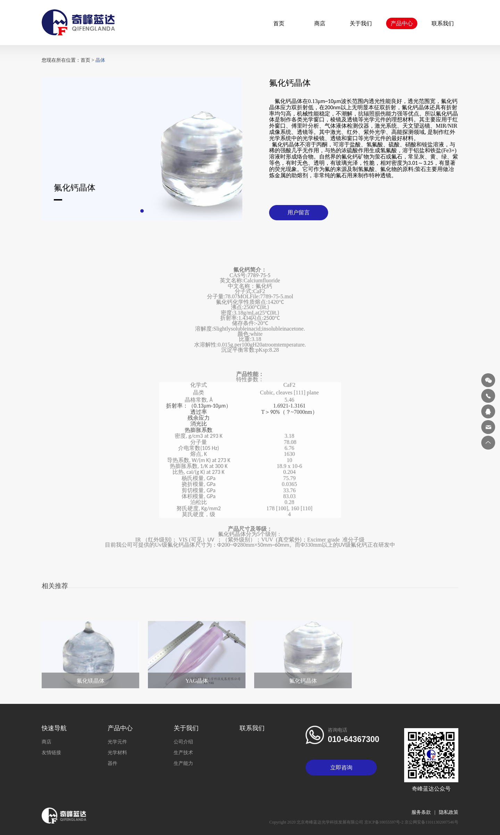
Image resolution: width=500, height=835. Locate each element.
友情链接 (51, 752)
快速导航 (54, 728)
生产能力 (183, 763)
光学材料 (117, 752)
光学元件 (117, 741)
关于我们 (361, 23)
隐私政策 (448, 812)
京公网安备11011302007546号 (431, 822)
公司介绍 (183, 741)
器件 (112, 763)
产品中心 (402, 23)
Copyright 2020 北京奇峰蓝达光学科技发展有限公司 (317, 822)
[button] (142, 212)
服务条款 (425, 812)
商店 (319, 23)
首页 (278, 23)
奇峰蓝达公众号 (431, 789)
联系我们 (443, 23)
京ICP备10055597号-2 (384, 822)
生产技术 (183, 752)
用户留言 (299, 214)
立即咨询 (341, 767)
